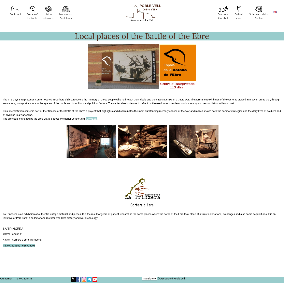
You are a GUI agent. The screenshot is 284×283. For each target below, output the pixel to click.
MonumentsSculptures (66, 13)
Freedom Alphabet (223, 13)
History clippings (48, 13)
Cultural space (238, 13)
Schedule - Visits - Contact (258, 13)
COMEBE (91, 118)
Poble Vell (15, 11)
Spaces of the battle (32, 13)
